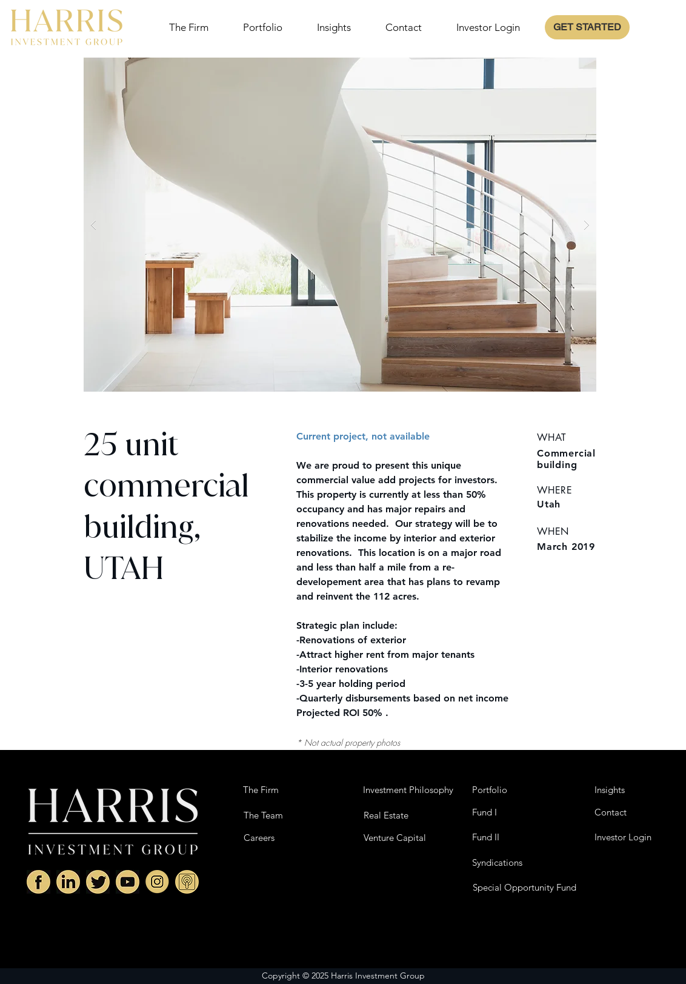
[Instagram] (157, 882)
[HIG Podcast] (187, 882)
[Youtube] (127, 882)
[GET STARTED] (587, 27)
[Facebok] (38, 882)
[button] (340, 225)
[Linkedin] (68, 882)
